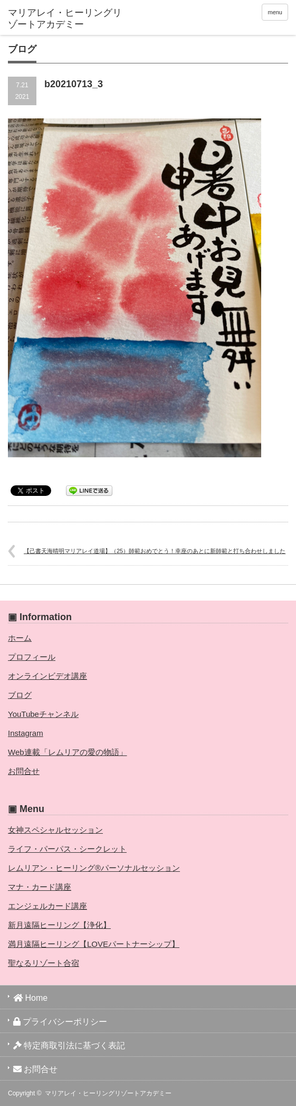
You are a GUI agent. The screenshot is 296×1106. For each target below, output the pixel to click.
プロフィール (31, 656)
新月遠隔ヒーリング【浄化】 (59, 924)
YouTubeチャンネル (43, 713)
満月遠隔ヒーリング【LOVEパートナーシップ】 (93, 943)
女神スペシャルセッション (55, 829)
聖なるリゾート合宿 (43, 962)
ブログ (20, 694)
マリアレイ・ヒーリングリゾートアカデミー (108, 1093)
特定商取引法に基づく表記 (69, 1045)
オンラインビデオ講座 (47, 675)
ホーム (20, 637)
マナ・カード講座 (39, 886)
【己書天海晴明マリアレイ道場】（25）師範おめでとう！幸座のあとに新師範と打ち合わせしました (154, 551)
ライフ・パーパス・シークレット (67, 848)
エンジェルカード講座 (47, 905)
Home (30, 997)
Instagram (25, 733)
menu (275, 12)
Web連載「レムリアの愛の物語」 (67, 752)
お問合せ (24, 771)
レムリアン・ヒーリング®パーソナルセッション (94, 867)
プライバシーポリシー (60, 1021)
